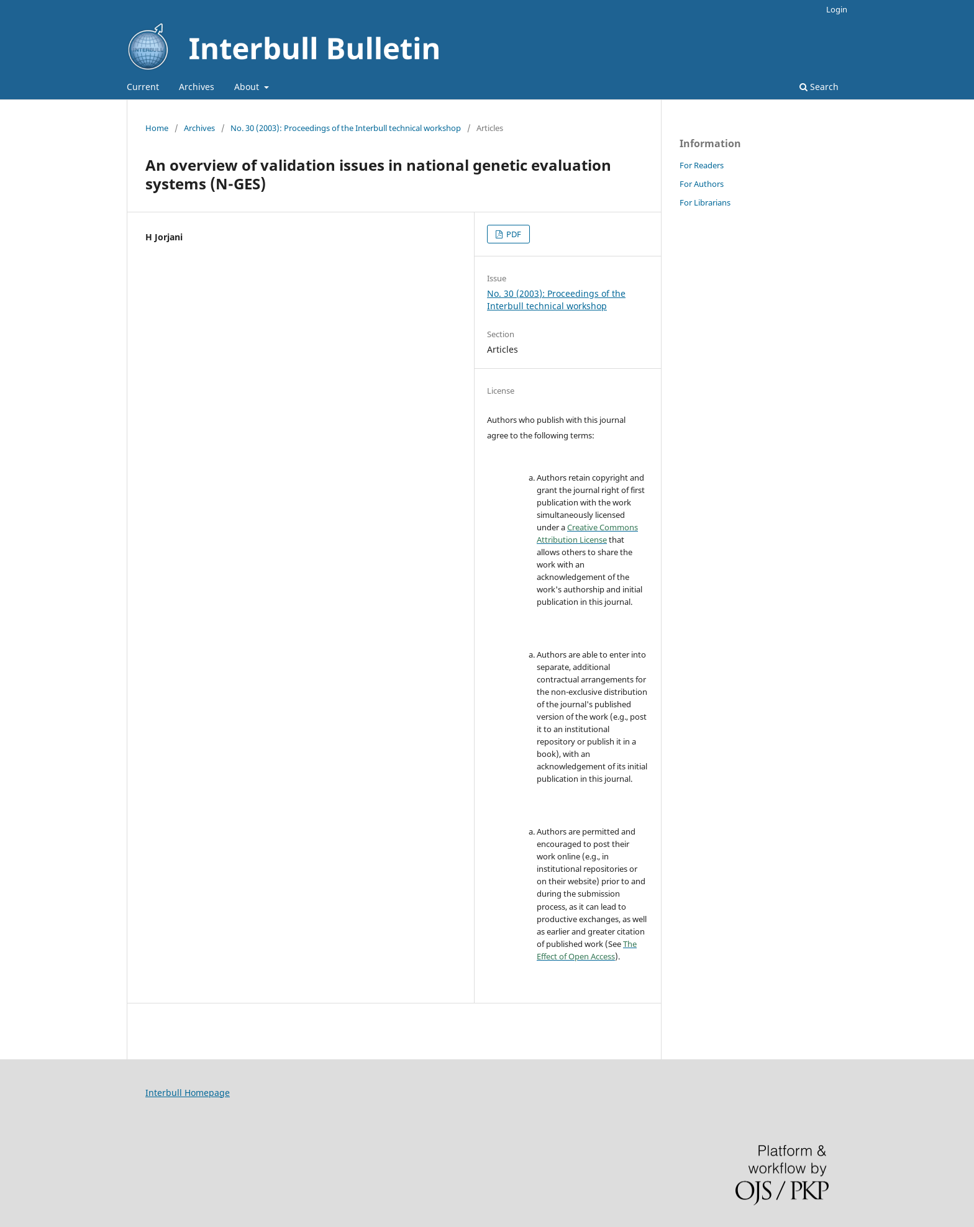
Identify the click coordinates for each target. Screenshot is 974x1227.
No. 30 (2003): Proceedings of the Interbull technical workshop (345, 128)
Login (836, 9)
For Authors (702, 183)
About (248, 87)
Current (143, 87)
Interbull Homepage (187, 1092)
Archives (196, 87)
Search (819, 87)
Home (156, 128)
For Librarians (705, 202)
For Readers (702, 165)
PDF (512, 234)
